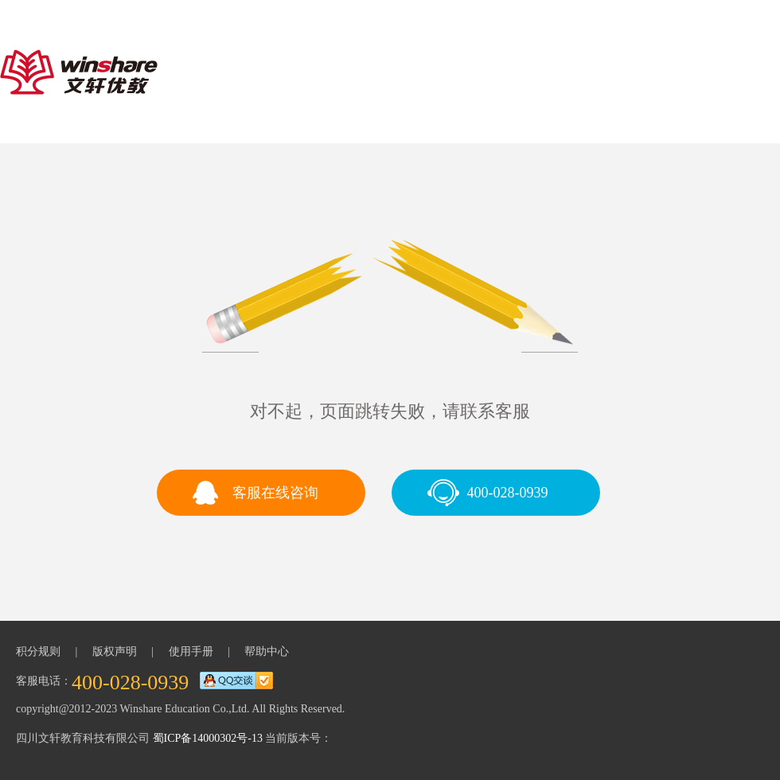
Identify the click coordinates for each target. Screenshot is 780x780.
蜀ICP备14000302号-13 (208, 738)
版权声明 (114, 651)
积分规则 (38, 651)
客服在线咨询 (275, 493)
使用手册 (191, 651)
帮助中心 (266, 651)
